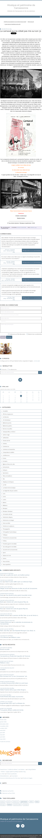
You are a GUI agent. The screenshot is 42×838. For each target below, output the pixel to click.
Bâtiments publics (7, 426)
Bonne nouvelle (4, 649)
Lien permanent (5, 227)
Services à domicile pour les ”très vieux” (10, 778)
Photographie (6, 529)
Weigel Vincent (4, 588)
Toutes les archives (5, 741)
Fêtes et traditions (7, 476)
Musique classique (7, 511)
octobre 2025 (3, 728)
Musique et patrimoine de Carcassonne (19, 819)
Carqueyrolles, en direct (9, 431)
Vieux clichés (6, 561)
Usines (4, 558)
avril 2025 (2, 737)
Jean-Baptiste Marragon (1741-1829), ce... (24, 630)
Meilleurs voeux (15, 637)
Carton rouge (6, 434)
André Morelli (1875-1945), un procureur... (12, 696)
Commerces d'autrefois (9, 449)
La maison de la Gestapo (9, 488)
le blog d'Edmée (31, 769)
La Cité (4, 485)
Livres (4, 496)
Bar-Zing (23, 771)
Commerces (6, 446)
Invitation (2, 669)
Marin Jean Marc (5, 630)
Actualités (5, 411)
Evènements (6, 467)
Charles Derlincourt (5, 622)
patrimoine (24, 802)
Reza (1, 608)
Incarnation (15, 776)
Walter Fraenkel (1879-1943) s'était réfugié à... (13, 690)
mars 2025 (2, 739)
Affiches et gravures (8, 414)
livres (37, 802)
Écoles (4, 458)
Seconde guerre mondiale (9, 546)
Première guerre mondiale (10, 544)
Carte (4, 783)
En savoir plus (33, 836)
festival (9, 804)
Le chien (2, 774)
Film (4, 479)
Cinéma (5, 443)
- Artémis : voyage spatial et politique (9, 771)
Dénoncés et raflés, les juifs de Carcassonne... (24, 588)
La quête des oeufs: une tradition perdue (17, 575)
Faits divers (5, 473)
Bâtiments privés (7, 423)
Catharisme (6, 437)
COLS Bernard (4, 637)
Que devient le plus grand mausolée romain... (19, 595)
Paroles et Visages (27, 778)
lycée (8, 802)
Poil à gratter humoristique (9, 532)
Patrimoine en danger (8, 520)
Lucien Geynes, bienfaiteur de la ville (12, 24)
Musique (5, 508)
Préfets (4, 541)
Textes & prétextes (12, 774)
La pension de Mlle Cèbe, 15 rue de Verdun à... (25, 615)
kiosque (3, 804)
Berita (2, 602)
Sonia (1, 595)
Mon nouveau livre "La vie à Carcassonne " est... (14, 676)
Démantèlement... (4, 776)
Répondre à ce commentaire (32, 250)
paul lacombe (17, 804)
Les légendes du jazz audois (10, 490)
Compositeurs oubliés (8, 452)
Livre (4, 493)
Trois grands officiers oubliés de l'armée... (12, 710)
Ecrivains (5, 461)
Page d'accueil (31, 21)
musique (25, 804)
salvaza (3, 802)
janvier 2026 (3, 722)
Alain (1, 575)
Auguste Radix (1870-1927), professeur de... (12, 703)
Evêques (5, 470)
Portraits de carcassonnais (9, 538)
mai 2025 (2, 735)
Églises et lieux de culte (9, 464)
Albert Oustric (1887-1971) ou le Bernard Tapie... (19, 581)
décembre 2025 (4, 724)
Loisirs (4, 499)
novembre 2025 (4, 726)
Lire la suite (37, 361)
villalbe (31, 802)
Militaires (5, 505)
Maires (4, 502)
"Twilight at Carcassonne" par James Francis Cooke (15, 21)
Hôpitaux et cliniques (8, 482)
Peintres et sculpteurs (8, 526)
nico (1, 581)
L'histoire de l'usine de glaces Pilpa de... (17, 602)
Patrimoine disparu (8, 517)
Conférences (6, 455)
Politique (5, 535)
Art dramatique (6, 420)
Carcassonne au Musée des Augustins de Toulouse (15, 656)
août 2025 (2, 730)
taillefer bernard (4, 615)
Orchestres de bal (7, 514)
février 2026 (3, 719)
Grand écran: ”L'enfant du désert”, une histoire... (12, 769)
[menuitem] (15, 21)
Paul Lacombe (6, 523)
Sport (4, 552)
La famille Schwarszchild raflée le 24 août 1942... (14, 683)
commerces (15, 802)
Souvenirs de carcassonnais (10, 549)
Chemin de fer (6, 440)
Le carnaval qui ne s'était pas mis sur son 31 (20, 31)
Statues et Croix (7, 555)
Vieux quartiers (7, 564)
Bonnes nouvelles (7, 429)
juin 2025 (2, 732)
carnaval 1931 (33, 227)
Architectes (6, 417)
